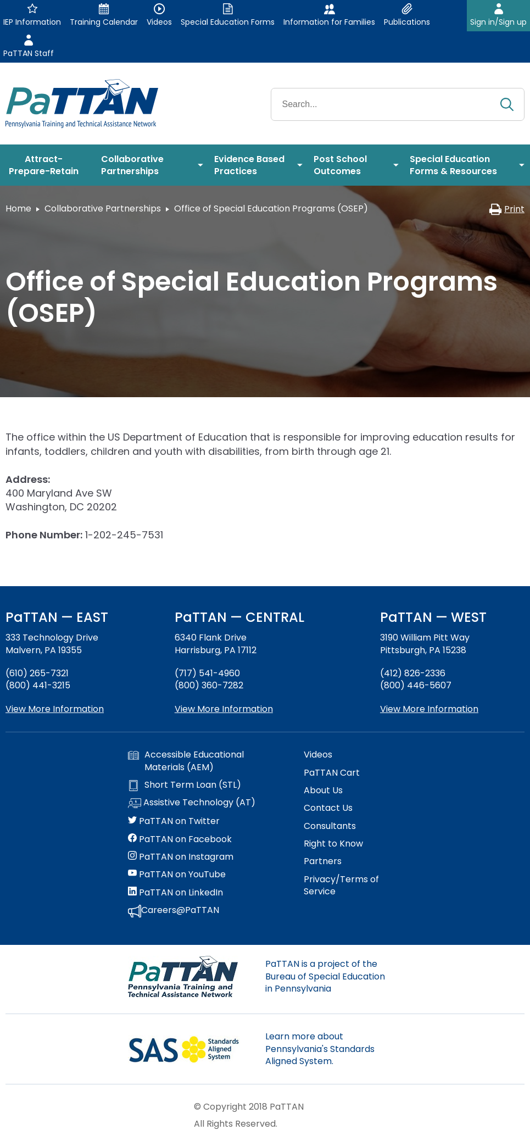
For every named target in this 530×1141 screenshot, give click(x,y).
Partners (323, 861)
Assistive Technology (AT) (191, 803)
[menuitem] (48, 165)
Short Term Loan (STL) (184, 785)
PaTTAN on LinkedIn (175, 893)
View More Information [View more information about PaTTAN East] (54, 709)
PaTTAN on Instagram (180, 857)
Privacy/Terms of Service (341, 885)
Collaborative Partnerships (102, 208)
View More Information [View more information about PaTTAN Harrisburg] (224, 709)
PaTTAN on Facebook (180, 839)
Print (507, 209)
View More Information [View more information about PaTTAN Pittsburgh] (429, 709)
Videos (318, 755)
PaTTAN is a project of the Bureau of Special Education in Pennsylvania (325, 976)
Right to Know (333, 844)
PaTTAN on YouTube (177, 875)
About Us (323, 790)
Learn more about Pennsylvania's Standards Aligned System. (320, 1048)
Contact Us (328, 808)
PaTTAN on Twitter (174, 821)
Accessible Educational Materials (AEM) (186, 761)
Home (18, 208)
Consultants (330, 826)
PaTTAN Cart (332, 773)
